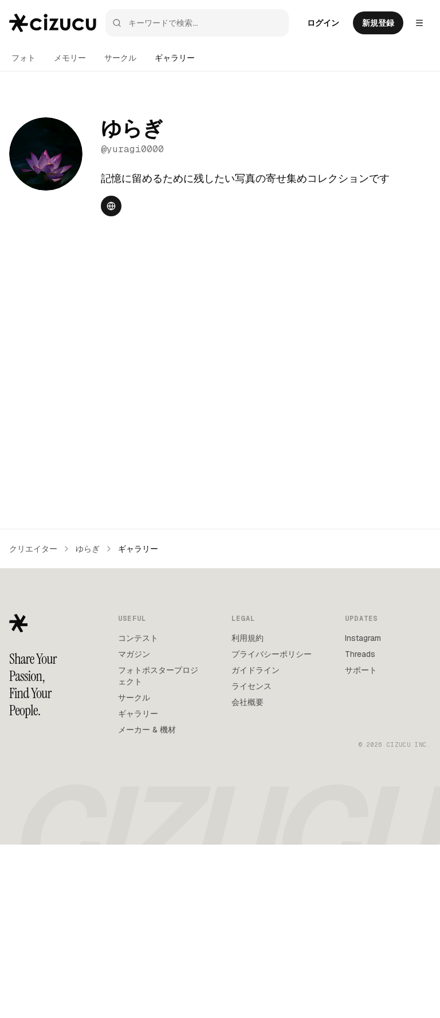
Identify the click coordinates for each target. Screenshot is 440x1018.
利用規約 (247, 811)
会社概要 (247, 875)
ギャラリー (175, 58)
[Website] (111, 206)
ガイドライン (255, 843)
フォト (23, 58)
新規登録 (378, 23)
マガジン (134, 827)
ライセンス (251, 859)
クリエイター (33, 722)
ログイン (323, 23)
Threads (360, 827)
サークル (120, 58)
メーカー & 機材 (147, 903)
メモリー (70, 58)
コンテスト (138, 811)
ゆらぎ (88, 722)
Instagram (363, 811)
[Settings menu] (419, 22)
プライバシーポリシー (271, 827)
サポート (361, 843)
